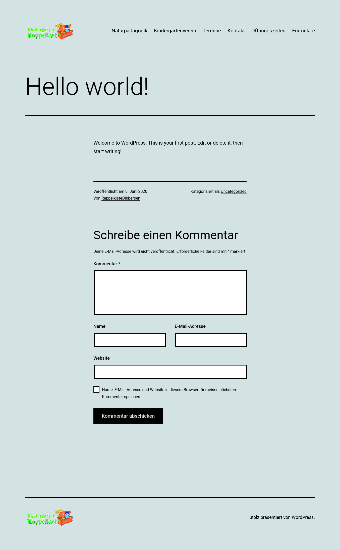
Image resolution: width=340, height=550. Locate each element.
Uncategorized (234, 191)
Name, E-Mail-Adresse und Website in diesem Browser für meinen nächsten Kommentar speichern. (169, 393)
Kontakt (236, 31)
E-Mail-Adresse (190, 326)
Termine (212, 31)
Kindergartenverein (175, 31)
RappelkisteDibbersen (120, 198)
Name (99, 326)
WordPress (303, 517)
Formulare (303, 31)
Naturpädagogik (129, 31)
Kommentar (106, 263)
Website (101, 358)
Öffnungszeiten (268, 31)
